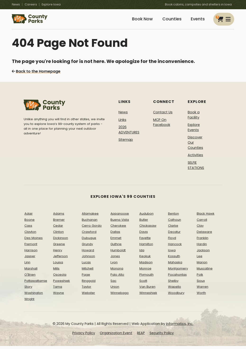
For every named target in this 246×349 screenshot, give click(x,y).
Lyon (114, 265)
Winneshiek (148, 296)
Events (197, 21)
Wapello (174, 290)
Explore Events (194, 131)
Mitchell (87, 271)
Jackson (203, 253)
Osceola (59, 277)
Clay (200, 229)
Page (86, 277)
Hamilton (146, 247)
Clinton (58, 235)
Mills (56, 271)
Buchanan (89, 223)
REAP (141, 336)
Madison (146, 265)
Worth (201, 296)
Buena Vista (119, 223)
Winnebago (119, 296)
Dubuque (89, 241)
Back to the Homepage (36, 74)
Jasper (29, 259)
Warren (202, 290)
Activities (195, 158)
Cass (28, 229)
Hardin (202, 247)
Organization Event (116, 336)
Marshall (30, 271)
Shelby (173, 284)
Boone (29, 223)
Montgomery (178, 271)
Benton (173, 216)
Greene (59, 247)
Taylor (86, 290)
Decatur (174, 235)
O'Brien (30, 277)
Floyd (172, 241)
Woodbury (176, 296)
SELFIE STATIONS (196, 168)
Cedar (58, 229)
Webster (88, 296)
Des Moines (33, 241)
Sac (113, 284)
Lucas (86, 265)
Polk (200, 277)
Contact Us (163, 115)
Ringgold (89, 284)
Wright (29, 302)
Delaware (204, 235)
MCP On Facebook (161, 125)
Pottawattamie (35, 284)
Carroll (202, 223)
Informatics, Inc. (179, 326)
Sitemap (125, 143)
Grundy (87, 247)
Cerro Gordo (92, 229)
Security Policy (162, 336)
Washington (33, 296)
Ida (141, 253)
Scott (143, 284)
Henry (57, 253)
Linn (27, 265)
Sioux (201, 284)
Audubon (146, 216)
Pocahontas (177, 277)
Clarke (173, 229)
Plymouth (146, 277)
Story (28, 290)
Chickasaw (147, 229)
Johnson (88, 259)
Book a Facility (194, 118)
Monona (116, 271)
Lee (199, 259)
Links (122, 122)
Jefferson (60, 259)
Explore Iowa (51, 4)
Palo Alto (117, 277)
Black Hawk (205, 216)
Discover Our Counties (195, 145)
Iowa (172, 253)
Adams (58, 216)
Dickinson (60, 241)
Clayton (30, 235)
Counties (169, 21)
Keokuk (145, 259)
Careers (31, 4)
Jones (115, 259)
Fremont (30, 247)
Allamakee (90, 216)
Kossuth (174, 259)
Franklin (202, 241)
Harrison (30, 253)
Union (114, 290)
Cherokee (118, 229)
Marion (202, 265)
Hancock (175, 247)
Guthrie (116, 247)
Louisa (58, 265)
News (16, 4)
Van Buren (147, 290)
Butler (143, 223)
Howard (88, 253)
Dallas (115, 235)
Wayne (58, 296)
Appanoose (119, 216)
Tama (57, 290)
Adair (28, 216)
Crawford (89, 235)
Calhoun (174, 223)
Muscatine (205, 271)
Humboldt (118, 253)
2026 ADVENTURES (128, 133)
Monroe (145, 271)
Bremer (59, 223)
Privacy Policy (83, 336)
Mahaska (175, 265)
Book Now (138, 21)
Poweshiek (61, 284)
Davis (143, 235)
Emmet (115, 241)
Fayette (145, 241)
